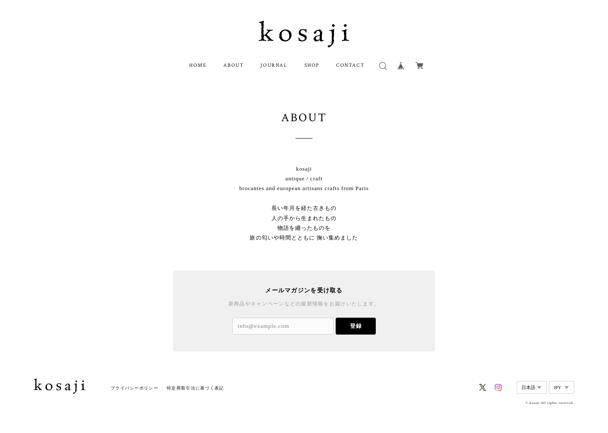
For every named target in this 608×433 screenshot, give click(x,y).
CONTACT (350, 65)
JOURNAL (274, 65)
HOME (197, 65)
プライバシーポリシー (134, 388)
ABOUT (233, 65)
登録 (356, 326)
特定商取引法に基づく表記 (195, 388)
